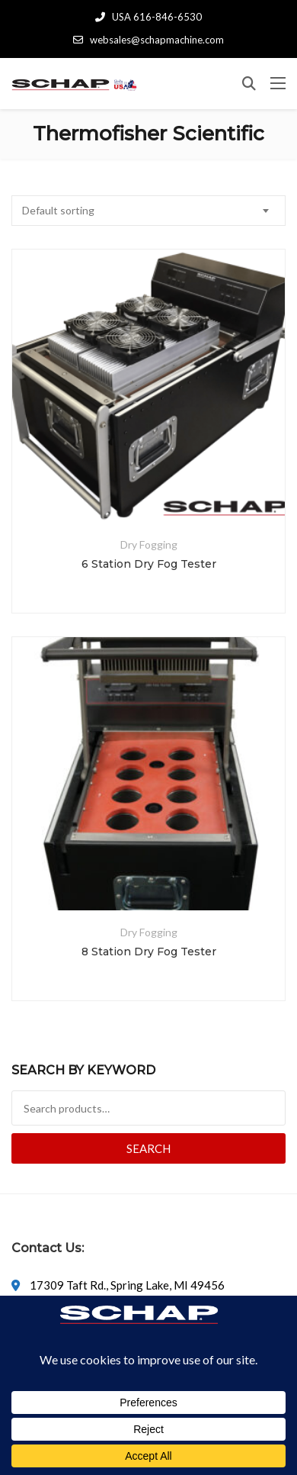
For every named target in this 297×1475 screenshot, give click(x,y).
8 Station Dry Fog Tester (148, 951)
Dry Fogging (148, 544)
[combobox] (148, 210)
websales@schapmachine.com (148, 40)
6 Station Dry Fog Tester (148, 564)
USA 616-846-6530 (148, 17)
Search (148, 1148)
